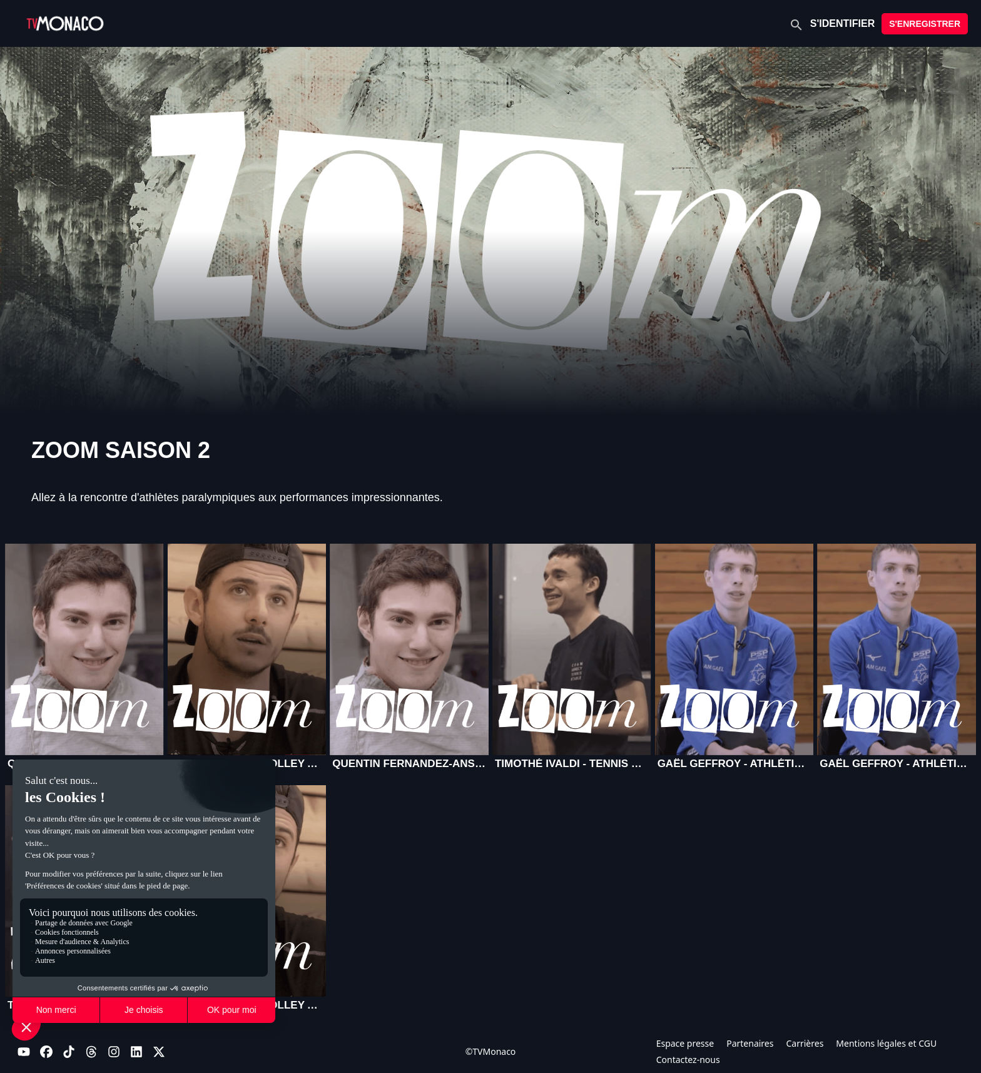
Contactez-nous (688, 1059)
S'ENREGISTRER (924, 24)
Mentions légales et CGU (886, 1043)
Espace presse (685, 1043)
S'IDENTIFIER (842, 23)
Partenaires (749, 1043)
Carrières (804, 1043)
